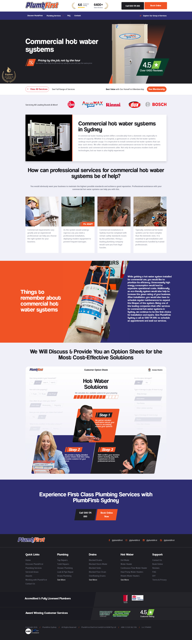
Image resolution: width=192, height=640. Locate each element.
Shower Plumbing (65, 568)
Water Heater (126, 564)
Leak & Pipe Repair (65, 572)
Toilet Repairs (63, 564)
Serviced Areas (31, 572)
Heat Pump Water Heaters (132, 572)
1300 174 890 (150, 317)
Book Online (155, 6)
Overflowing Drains (97, 575)
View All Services (37, 89)
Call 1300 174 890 (133, 6)
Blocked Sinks (95, 568)
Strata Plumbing (64, 575)
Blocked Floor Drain (97, 572)
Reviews (155, 568)
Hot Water (125, 560)
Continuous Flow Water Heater (134, 568)
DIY (154, 575)
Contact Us (30, 583)
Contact (77, 15)
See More (61, 579)
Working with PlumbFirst (36, 579)
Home (28, 560)
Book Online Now (107, 514)
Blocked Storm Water (98, 564)
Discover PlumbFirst (35, 15)
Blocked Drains (95, 560)
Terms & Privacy (159, 579)
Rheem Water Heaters (130, 575)
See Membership (157, 89)
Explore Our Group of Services (153, 16)
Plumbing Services (54, 16)
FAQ (68, 15)
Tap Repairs (62, 560)
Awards (28, 575)
